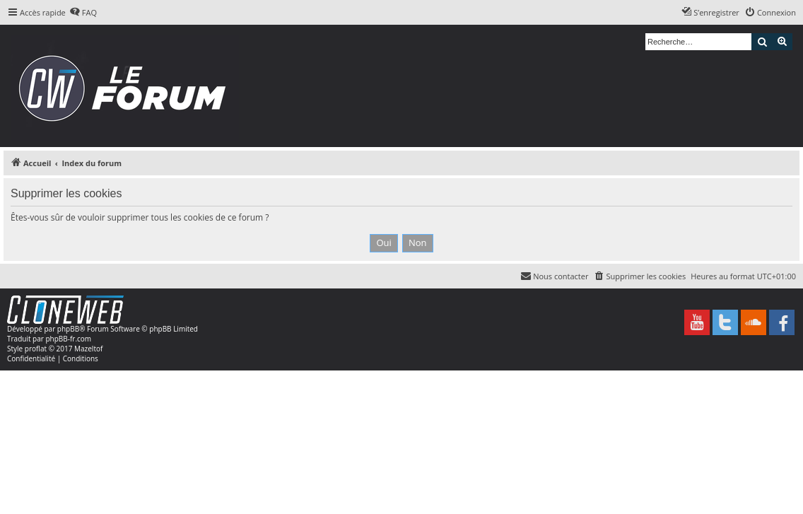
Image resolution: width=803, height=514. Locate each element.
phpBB (68, 329)
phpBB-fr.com (68, 339)
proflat (36, 349)
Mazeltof (88, 349)
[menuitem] (83, 12)
